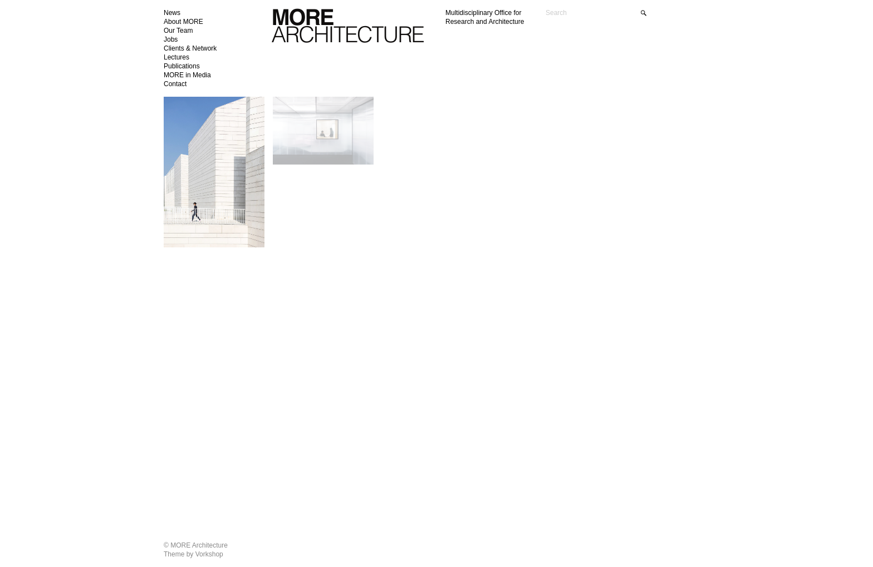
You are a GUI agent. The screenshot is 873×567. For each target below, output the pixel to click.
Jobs (171, 39)
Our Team (178, 30)
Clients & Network (190, 48)
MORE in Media (187, 75)
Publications (182, 66)
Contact (175, 84)
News (172, 13)
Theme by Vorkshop (193, 554)
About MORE (183, 22)
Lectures (176, 57)
